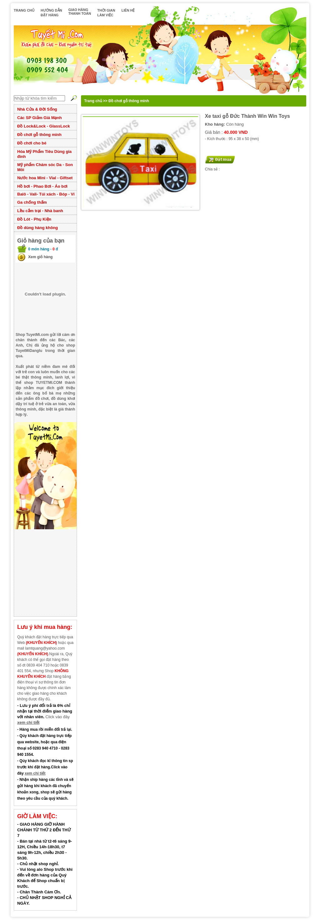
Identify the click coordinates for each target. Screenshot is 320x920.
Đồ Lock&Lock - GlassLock (43, 126)
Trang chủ (93, 101)
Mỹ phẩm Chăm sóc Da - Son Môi (45, 167)
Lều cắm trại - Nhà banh (40, 210)
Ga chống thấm (32, 202)
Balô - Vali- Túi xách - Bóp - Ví (45, 194)
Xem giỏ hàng (40, 257)
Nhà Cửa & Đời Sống (37, 109)
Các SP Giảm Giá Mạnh (39, 117)
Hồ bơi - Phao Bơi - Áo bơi (42, 186)
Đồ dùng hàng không (37, 227)
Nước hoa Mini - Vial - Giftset (45, 177)
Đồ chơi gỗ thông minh (39, 134)
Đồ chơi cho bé (31, 143)
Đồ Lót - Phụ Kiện (34, 219)
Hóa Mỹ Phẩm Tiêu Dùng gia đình (44, 154)
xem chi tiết (28, 722)
